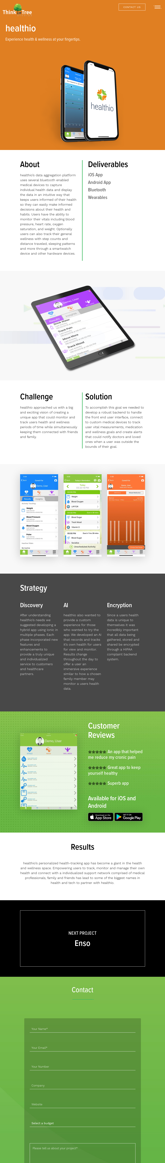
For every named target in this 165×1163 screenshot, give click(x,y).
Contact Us (132, 7)
